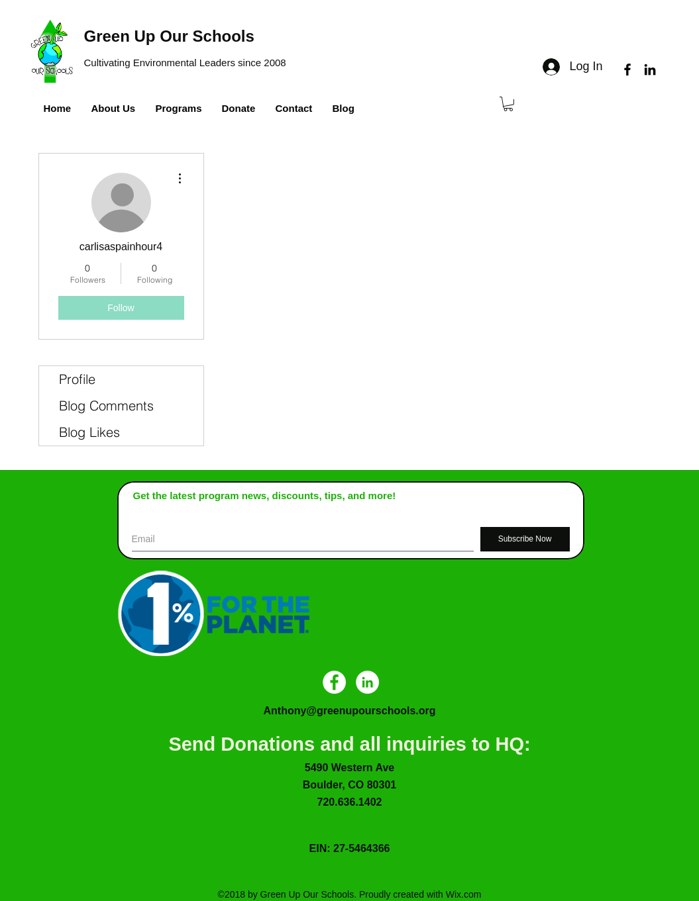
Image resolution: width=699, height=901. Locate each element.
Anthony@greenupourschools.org (349, 710)
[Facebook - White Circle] (334, 682)
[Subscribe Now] (525, 539)
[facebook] (627, 69)
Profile (77, 379)
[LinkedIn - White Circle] (367, 682)
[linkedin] (650, 69)
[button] (508, 104)
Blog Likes (89, 432)
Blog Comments (106, 405)
